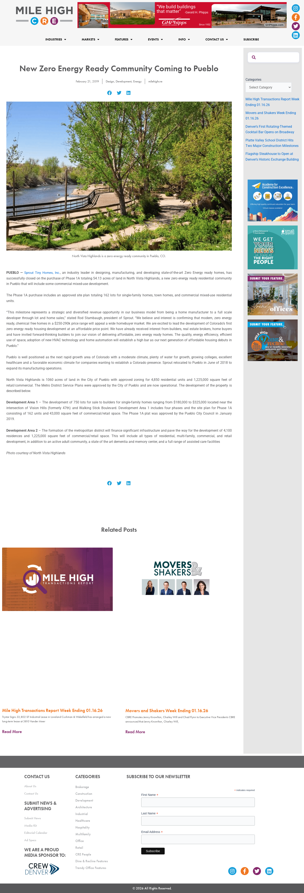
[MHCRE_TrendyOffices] (273, 294)
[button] (109, 92)
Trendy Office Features (90, 868)
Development (123, 81)
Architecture (83, 807)
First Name (149, 795)
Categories (253, 80)
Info (184, 39)
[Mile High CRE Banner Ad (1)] (182, 15)
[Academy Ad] (273, 200)
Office (79, 841)
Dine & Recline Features (91, 861)
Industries (55, 39)
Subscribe (251, 39)
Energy (138, 81)
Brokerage (82, 787)
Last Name (149, 813)
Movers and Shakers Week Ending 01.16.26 (166, 710)
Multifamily (83, 834)
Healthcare (82, 820)
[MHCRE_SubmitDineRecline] (273, 340)
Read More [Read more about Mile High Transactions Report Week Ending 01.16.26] (12, 731)
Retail (79, 847)
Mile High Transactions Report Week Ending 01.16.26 (52, 710)
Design (108, 81)
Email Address (152, 832)
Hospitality (82, 827)
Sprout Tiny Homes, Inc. (42, 273)
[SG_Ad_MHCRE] (273, 247)
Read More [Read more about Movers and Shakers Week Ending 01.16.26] (135, 732)
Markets (90, 39)
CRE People (83, 854)
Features (123, 39)
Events (155, 39)
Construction (83, 793)
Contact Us (216, 39)
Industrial (81, 814)
